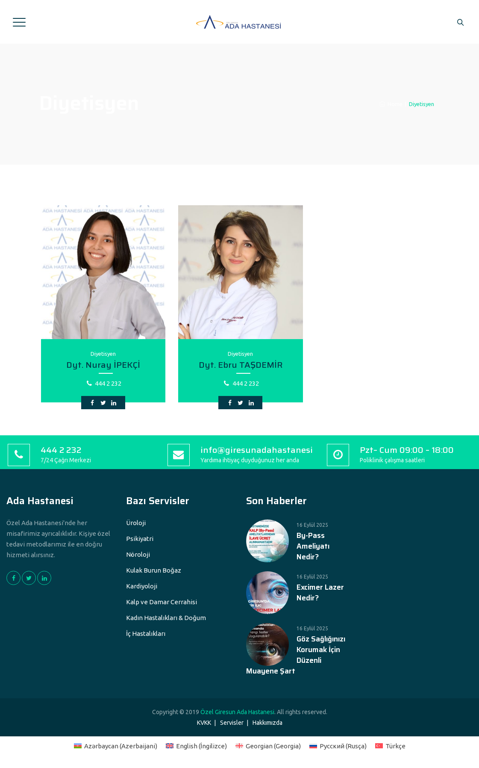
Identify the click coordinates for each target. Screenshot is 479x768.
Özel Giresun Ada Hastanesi (237, 712)
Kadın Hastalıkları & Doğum (166, 617)
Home (391, 104)
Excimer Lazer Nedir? (320, 592)
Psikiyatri (139, 538)
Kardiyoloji (141, 586)
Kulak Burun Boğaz (153, 570)
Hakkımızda (267, 722)
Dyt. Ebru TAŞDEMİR (240, 365)
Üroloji (136, 522)
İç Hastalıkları (145, 633)
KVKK (204, 722)
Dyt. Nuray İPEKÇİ (103, 365)
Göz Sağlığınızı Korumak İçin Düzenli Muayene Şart (295, 655)
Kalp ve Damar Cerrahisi (161, 602)
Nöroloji (138, 554)
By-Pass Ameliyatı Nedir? (313, 546)
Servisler (232, 722)
